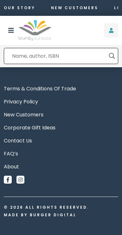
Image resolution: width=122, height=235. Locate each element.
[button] (11, 30)
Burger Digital (53, 215)
